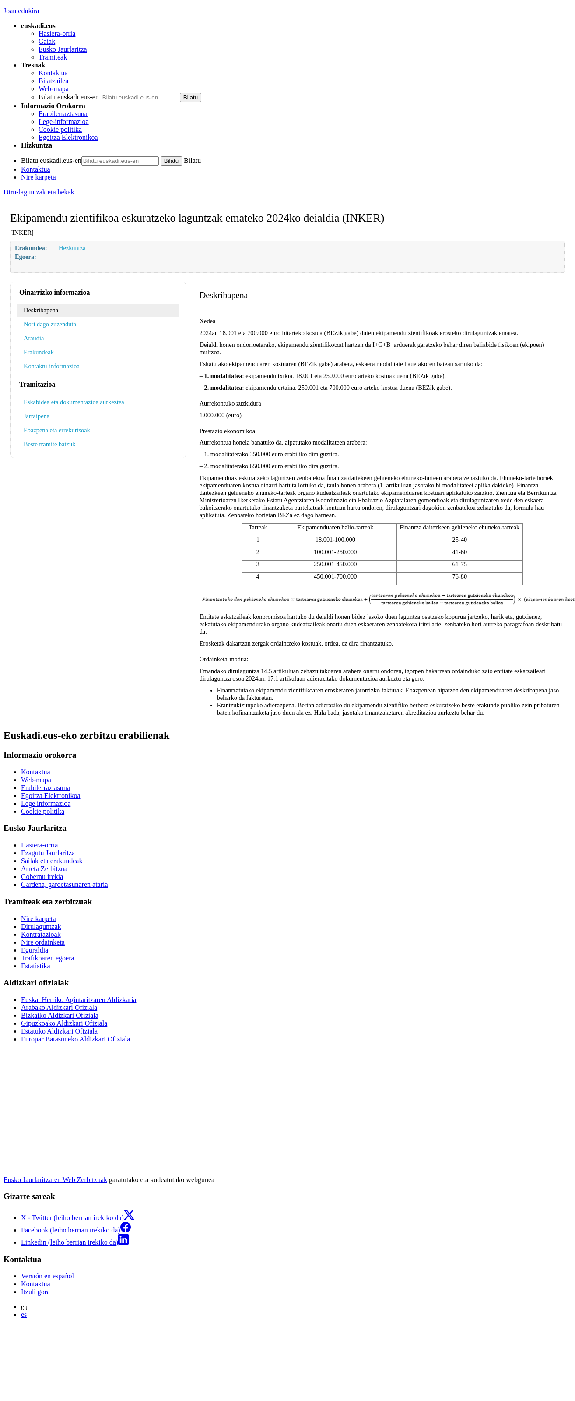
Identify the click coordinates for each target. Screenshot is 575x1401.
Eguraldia (34, 950)
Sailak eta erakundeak (51, 861)
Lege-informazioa (64, 121)
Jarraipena (36, 416)
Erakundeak (39, 352)
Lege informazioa (45, 803)
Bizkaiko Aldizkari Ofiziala (59, 1015)
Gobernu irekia (42, 876)
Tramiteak (53, 57)
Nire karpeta (38, 177)
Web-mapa (54, 88)
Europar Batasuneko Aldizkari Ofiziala (75, 1039)
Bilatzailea (53, 81)
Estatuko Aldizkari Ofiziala (59, 1031)
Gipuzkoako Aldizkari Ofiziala (64, 1023)
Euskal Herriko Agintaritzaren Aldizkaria (78, 999)
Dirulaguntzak (41, 926)
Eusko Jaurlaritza (63, 49)
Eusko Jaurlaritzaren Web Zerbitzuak (55, 1179)
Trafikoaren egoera (47, 958)
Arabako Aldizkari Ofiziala (59, 1007)
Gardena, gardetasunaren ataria (64, 884)
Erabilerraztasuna (63, 113)
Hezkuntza (72, 247)
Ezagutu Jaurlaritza (48, 853)
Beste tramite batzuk (49, 444)
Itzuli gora (35, 1291)
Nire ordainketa (43, 942)
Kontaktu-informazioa (52, 366)
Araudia (34, 338)
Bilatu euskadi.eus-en (69, 97)
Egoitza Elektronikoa (68, 137)
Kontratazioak (41, 934)
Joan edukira (21, 10)
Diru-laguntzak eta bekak (39, 192)
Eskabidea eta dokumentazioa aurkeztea (74, 402)
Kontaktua (53, 73)
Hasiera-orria (57, 33)
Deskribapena (41, 310)
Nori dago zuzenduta (50, 324)
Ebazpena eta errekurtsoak (57, 430)
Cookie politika (60, 129)
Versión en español (47, 1276)
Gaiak (47, 41)
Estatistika (35, 966)
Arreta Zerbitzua (44, 868)
